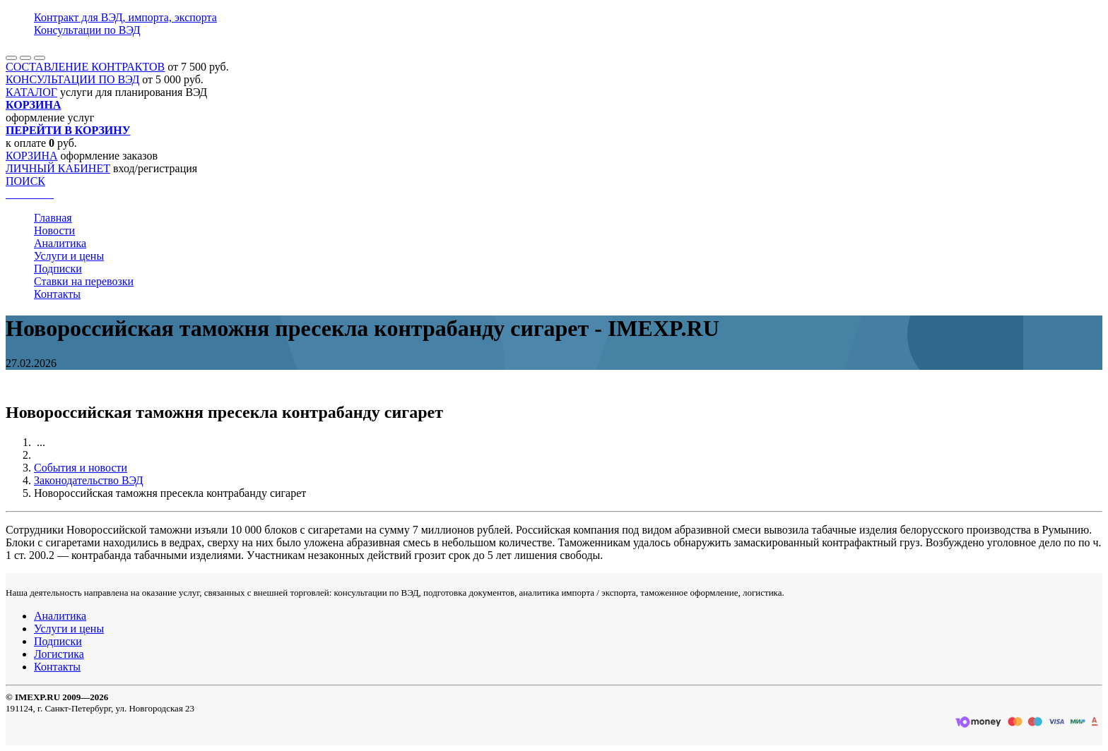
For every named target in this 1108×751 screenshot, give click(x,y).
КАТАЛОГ (31, 92)
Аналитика (60, 243)
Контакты (57, 294)
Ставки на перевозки (84, 281)
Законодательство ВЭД (88, 480)
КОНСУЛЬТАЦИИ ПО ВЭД (72, 79)
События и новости (80, 468)
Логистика (59, 654)
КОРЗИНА (32, 156)
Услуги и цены (69, 256)
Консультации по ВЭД (87, 30)
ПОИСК (25, 181)
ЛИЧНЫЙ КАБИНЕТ (58, 168)
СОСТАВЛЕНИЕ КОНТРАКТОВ (85, 67)
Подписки (58, 269)
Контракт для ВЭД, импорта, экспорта (125, 17)
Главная (53, 218)
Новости (54, 230)
